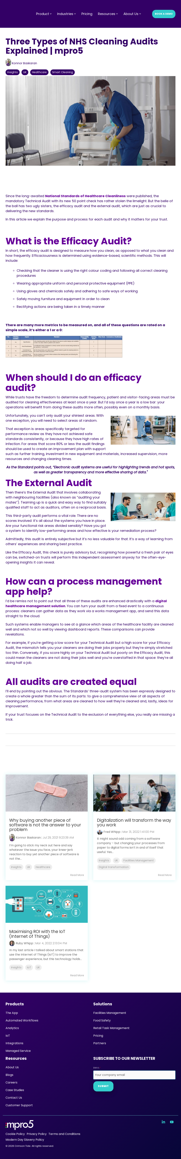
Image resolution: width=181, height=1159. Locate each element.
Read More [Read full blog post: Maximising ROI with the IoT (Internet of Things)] (77, 975)
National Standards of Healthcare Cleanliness (85, 196)
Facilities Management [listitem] (138, 860)
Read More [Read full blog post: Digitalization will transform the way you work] (165, 875)
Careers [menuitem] (11, 1082)
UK (24, 72)
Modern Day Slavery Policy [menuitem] (25, 1140)
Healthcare (39, 72)
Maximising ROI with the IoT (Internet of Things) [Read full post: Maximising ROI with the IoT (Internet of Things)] (37, 934)
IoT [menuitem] (8, 1035)
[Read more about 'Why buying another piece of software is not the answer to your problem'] (47, 793)
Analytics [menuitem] (12, 1028)
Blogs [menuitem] (9, 1075)
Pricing (86, 6)
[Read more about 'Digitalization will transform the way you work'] (134, 793)
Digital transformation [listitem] (114, 867)
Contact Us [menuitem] (14, 1098)
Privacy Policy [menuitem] (37, 1134)
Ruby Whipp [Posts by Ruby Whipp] (24, 943)
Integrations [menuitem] (14, 1043)
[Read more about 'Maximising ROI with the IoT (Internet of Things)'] (47, 904)
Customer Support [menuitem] (19, 1105)
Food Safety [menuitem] (102, 1020)
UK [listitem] (28, 867)
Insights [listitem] (16, 867)
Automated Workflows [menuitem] (22, 1020)
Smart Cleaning (62, 72)
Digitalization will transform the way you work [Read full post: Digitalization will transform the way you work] (134, 822)
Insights (12, 72)
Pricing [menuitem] (98, 1035)
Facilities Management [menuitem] (109, 1013)
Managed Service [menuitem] (18, 1051)
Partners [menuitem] (99, 1043)
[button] (164, 1122)
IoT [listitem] (29, 967)
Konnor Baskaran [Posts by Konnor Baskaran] (28, 837)
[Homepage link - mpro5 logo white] (19, 1127)
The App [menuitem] (12, 1013)
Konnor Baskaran (21, 63)
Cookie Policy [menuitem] (15, 1134)
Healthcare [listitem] (43, 867)
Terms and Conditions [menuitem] (64, 1134)
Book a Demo (164, 7)
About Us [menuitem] (12, 1067)
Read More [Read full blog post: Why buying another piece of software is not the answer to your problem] (77, 875)
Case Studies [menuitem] (15, 1090)
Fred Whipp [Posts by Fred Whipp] (111, 832)
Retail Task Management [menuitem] (111, 1028)
